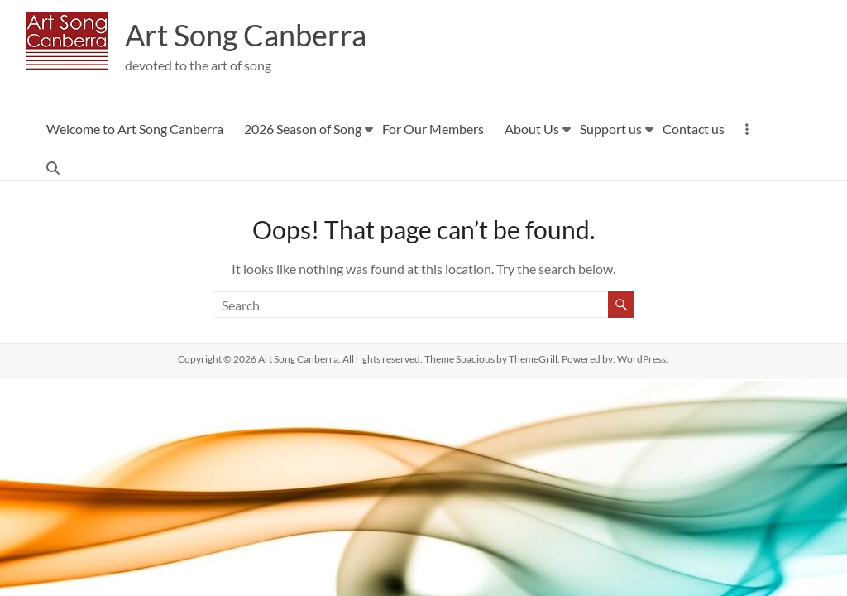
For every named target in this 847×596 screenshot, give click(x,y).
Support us (611, 129)
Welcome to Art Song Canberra (134, 129)
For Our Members (433, 129)
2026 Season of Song (302, 129)
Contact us (694, 129)
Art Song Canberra (245, 35)
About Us (532, 129)
